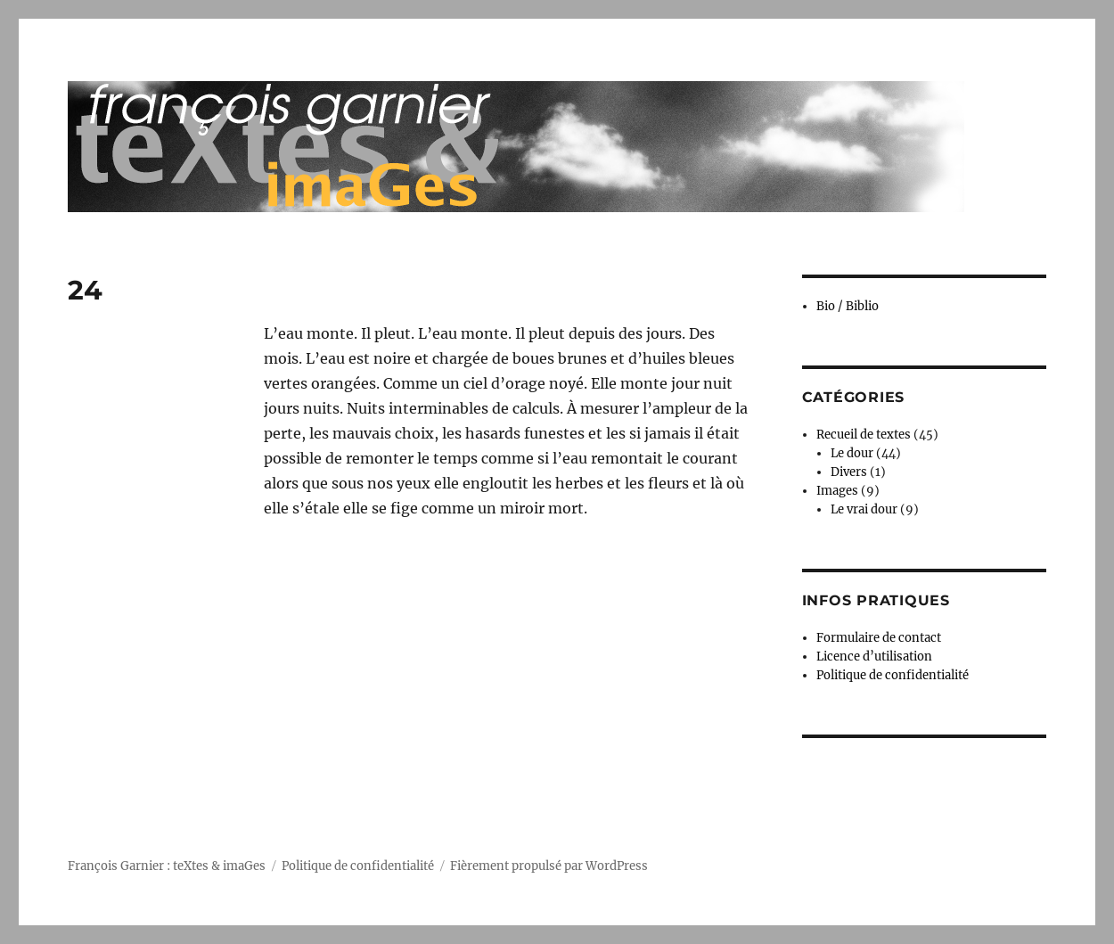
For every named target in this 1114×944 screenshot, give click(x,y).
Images (837, 490)
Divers (849, 472)
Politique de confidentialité (892, 675)
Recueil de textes (863, 434)
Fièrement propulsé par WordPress (549, 866)
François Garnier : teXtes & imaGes (167, 866)
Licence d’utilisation (874, 656)
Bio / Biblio (847, 306)
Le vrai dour (864, 509)
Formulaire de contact (878, 637)
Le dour (852, 453)
